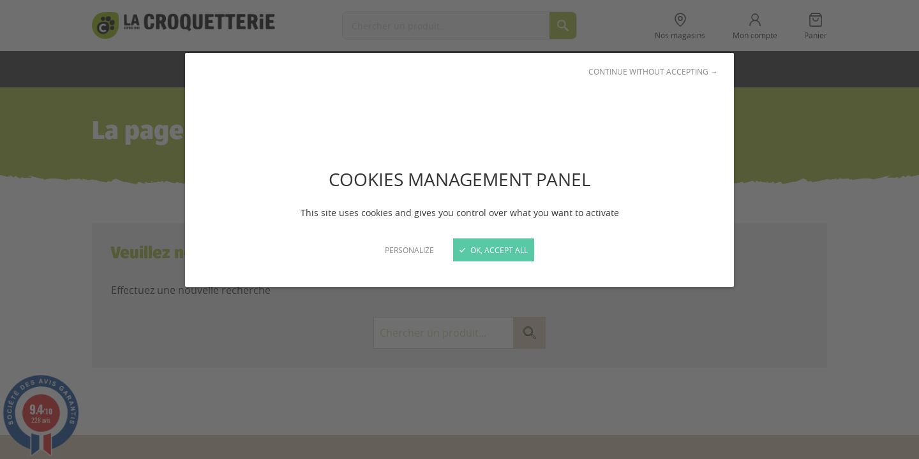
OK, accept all (493, 250)
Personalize (409, 250)
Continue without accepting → (653, 71)
